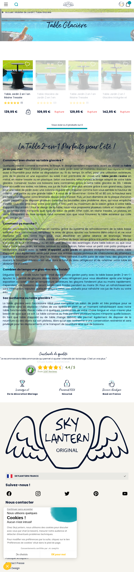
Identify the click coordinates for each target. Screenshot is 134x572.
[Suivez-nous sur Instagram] (38, 493)
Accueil (9, 12)
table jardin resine (114, 176)
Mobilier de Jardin (24, 12)
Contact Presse (15, 563)
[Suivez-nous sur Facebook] (9, 493)
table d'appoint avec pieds (58, 249)
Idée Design (13, 568)
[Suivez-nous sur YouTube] (124, 493)
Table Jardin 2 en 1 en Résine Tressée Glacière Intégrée (17, 97)
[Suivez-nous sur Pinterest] (95, 493)
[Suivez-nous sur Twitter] (67, 493)
